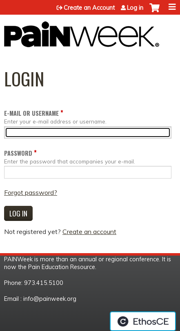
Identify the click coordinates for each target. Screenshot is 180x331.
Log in (135, 8)
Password (18, 153)
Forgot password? (30, 192)
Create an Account (89, 8)
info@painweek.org (49, 298)
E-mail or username (31, 113)
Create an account (89, 231)
